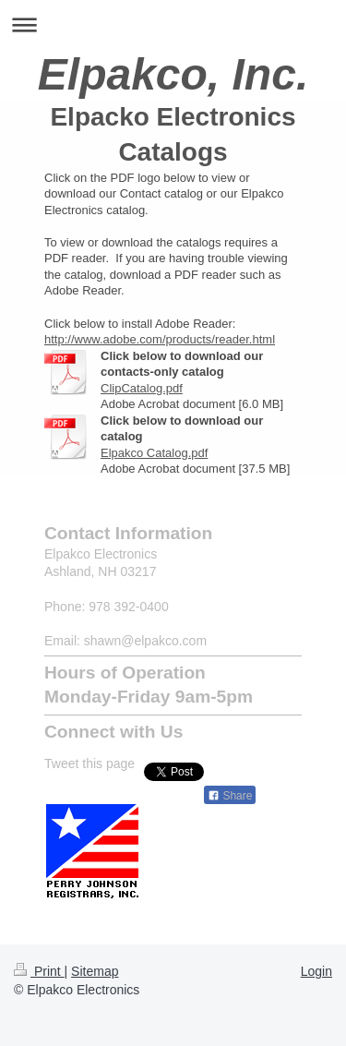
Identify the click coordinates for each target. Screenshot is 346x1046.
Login (316, 971)
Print (39, 971)
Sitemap (94, 971)
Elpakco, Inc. (173, 74)
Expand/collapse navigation (173, 24)
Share (230, 795)
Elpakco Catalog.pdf (154, 453)
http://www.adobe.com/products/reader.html (159, 339)
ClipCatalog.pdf (142, 388)
